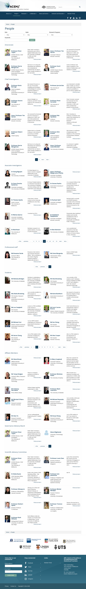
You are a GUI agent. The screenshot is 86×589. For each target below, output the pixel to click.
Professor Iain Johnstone (54, 474)
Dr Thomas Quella (17, 200)
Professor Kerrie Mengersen (16, 66)
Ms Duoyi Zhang (55, 416)
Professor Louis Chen (57, 458)
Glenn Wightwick (55, 432)
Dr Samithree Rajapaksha (54, 215)
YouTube (28, 571)
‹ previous (25, 241)
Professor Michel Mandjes (55, 489)
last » (47, 159)
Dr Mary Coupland (56, 359)
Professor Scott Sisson (55, 66)
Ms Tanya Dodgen (17, 374)
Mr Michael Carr (16, 322)
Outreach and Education (58, 13)
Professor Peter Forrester (55, 101)
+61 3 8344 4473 (70, 572)
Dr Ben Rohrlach (55, 230)
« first (19, 241)
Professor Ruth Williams (16, 518)
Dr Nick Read (15, 230)
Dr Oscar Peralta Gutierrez (16, 184)
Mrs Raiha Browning (17, 293)
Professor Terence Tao (56, 504)
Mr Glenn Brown (16, 359)
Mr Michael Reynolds (57, 399)
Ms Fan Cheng (54, 322)
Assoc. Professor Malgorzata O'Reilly (56, 172)
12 (56, 241)
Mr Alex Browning (56, 279)
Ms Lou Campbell (16, 307)
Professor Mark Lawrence (55, 389)
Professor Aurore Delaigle (16, 101)
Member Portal (71, 13)
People (16, 13)
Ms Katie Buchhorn (56, 293)
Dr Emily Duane (16, 474)
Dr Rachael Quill (55, 200)
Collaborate (33, 13)
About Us (9, 13)
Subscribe (10, 575)
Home (7, 24)
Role (6, 32)
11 (53, 241)
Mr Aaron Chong (16, 335)
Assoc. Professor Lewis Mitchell (55, 146)
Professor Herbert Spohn (17, 504)
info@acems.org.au (72, 573)
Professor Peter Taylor (16, 51)
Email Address (9, 563)
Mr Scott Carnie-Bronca (55, 308)
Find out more (37, 59)
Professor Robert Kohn (16, 132)
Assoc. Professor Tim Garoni (57, 51)
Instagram (29, 579)
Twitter (28, 567)
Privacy (7, 586)
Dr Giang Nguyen (16, 172)
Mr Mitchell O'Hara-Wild (17, 400)
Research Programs (54, 32)
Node (27, 32)
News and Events (44, 13)
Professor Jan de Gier (57, 85)
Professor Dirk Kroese (55, 132)
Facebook (29, 563)
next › (42, 159)
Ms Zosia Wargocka (56, 253)
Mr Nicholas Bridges (17, 279)
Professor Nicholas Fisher (56, 374)
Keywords (7, 37)
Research (24, 13)
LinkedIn (28, 575)
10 (50, 241)
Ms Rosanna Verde (17, 253)
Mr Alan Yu (14, 416)
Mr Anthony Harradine (15, 389)
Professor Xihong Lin (18, 489)
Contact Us (13, 586)
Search (32, 40)
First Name (7, 569)
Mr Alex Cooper (55, 335)
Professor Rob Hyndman (54, 116)
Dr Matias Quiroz (16, 215)
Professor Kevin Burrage (16, 86)
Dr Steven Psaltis (55, 183)
